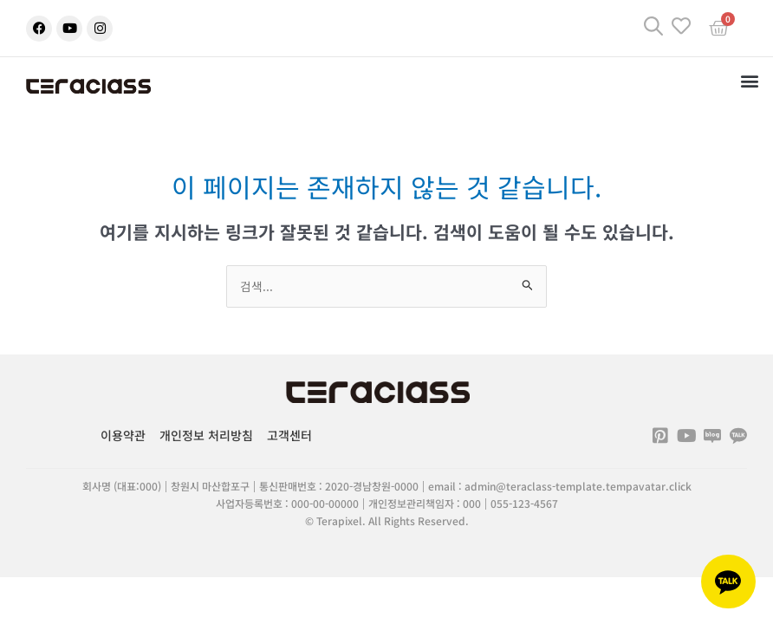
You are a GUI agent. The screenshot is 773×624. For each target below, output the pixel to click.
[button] (750, 80)
